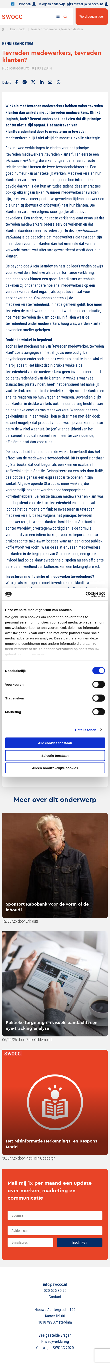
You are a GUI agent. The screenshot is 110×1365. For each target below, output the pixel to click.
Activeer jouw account (90, 4)
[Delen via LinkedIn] (42, 82)
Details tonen (85, 730)
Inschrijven (79, 1242)
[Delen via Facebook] (16, 82)
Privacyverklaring (55, 1341)
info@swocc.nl (55, 1284)
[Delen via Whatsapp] (58, 82)
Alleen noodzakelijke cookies (55, 768)
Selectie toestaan (55, 755)
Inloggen (27, 4)
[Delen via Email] (50, 82)
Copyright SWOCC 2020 (55, 1347)
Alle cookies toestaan (55, 743)
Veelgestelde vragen (55, 1335)
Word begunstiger (91, 16)
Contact (55, 1296)
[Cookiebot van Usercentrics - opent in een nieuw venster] (85, 594)
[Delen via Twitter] (33, 82)
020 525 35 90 (55, 1290)
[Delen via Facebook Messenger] (24, 82)
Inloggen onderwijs (55, 4)
